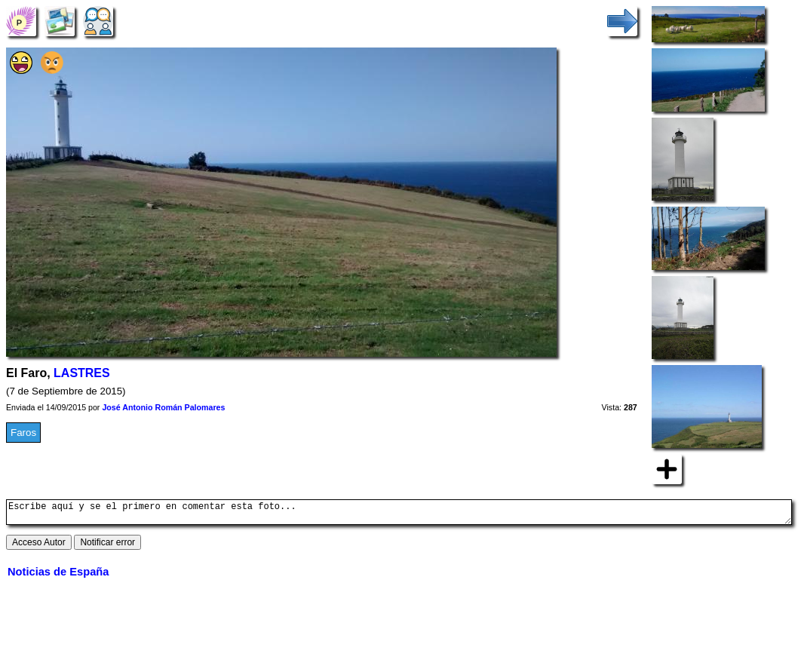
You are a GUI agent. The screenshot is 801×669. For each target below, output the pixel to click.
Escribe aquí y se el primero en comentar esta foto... (399, 514)
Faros (23, 432)
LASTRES (82, 373)
